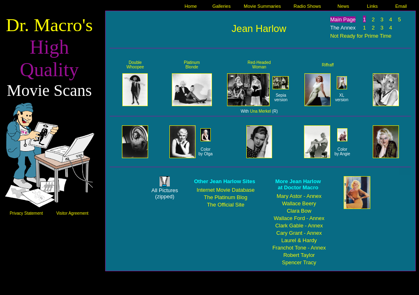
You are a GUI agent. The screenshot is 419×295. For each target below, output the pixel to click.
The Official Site (226, 205)
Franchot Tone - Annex (299, 248)
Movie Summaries (262, 6)
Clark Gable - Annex (299, 225)
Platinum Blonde (192, 64)
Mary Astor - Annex (299, 196)
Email (401, 6)
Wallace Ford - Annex (299, 218)
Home (191, 6)
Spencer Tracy (299, 262)
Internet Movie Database (226, 190)
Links (372, 6)
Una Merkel (260, 111)
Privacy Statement (26, 213)
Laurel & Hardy (299, 240)
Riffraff (328, 65)
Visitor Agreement (72, 213)
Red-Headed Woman (259, 64)
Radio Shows (307, 6)
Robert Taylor (299, 255)
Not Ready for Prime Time (361, 36)
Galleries (221, 6)
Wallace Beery (299, 203)
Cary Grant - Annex (299, 233)
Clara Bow (299, 211)
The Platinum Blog (225, 197)
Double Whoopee (135, 64)
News (343, 6)
